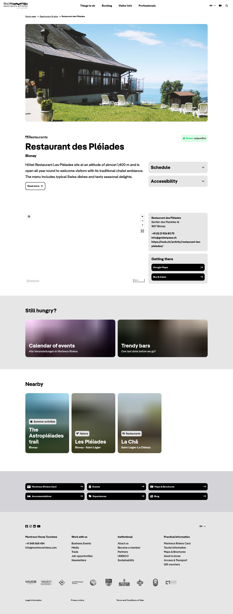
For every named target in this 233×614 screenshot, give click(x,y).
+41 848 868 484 (35, 543)
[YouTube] (38, 526)
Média (75, 547)
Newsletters (79, 560)
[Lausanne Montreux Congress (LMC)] (171, 582)
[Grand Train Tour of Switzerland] (108, 582)
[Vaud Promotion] (30, 582)
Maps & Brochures (175, 552)
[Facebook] (26, 526)
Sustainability (126, 560)
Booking (107, 5)
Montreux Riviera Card (177, 543)
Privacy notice (77, 600)
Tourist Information (175, 547)
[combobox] (213, 5)
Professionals (147, 5)
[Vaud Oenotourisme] (62, 582)
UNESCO (123, 556)
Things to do (87, 5)
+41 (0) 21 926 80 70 (162, 233)
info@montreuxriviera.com (41, 547)
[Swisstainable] (93, 582)
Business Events (81, 543)
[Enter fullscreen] (142, 231)
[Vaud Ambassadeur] (46, 582)
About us (123, 543)
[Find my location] (29, 216)
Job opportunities (82, 556)
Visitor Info (125, 5)
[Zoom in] (142, 216)
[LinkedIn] (34, 526)
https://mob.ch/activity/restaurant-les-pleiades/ (176, 244)
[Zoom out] (142, 221)
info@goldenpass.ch (164, 237)
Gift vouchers (172, 564)
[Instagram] (30, 526)
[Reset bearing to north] (142, 225)
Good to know (172, 556)
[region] (85, 248)
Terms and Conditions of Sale (130, 600)
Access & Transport (175, 560)
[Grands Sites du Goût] (124, 582)
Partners (123, 552)
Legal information (33, 600)
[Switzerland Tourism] (77, 582)
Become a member (129, 547)
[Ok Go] (139, 582)
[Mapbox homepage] (32, 281)
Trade (75, 552)
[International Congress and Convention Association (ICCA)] (155, 582)
